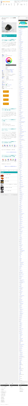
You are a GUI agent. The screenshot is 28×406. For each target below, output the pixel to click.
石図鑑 (2, 21)
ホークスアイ (21, 299)
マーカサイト (21, 307)
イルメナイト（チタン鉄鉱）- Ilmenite (7, 190)
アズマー (20, 37)
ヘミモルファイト (21, 287)
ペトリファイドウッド (22, 295)
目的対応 (6, 4)
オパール (20, 84)
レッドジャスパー (21, 346)
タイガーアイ (21, 209)
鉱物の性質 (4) (2, 400)
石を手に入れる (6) (3, 395)
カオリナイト (21, 96)
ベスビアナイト (21, 291)
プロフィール (24, 4)
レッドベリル (21, 348)
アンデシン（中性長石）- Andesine (7, 174)
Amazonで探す (6, 95)
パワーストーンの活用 (21, 4)
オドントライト (21, 80)
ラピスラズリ (21, 332)
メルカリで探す (6, 103)
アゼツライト (21, 43)
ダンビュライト (21, 221)
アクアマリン (21, 33)
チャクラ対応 (9, 4)
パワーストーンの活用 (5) (4, 386)
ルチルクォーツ (21, 340)
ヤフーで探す (6, 99)
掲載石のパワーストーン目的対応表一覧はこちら (11, 166)
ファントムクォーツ (22, 262)
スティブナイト (21, 182)
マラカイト (21, 305)
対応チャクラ (3, 84)
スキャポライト (21, 176)
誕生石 (11, 4)
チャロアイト (21, 223)
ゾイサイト (21, 207)
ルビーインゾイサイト (22, 344)
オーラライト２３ (21, 92)
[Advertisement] (14, 10)
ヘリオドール (21, 289)
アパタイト (21, 45)
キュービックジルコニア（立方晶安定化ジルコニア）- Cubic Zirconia (10, 184)
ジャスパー (21, 170)
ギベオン (20, 119)
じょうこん (3, 82)
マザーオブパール (21, 303)
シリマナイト (21, 164)
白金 (20, 371)
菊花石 (20, 373)
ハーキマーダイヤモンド (22, 250)
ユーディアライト (21, 328)
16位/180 (11, 70)
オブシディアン (21, 86)
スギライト (21, 178)
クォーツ (20, 123)
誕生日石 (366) (2, 398)
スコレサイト (21, 180)
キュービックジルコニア (22, 117)
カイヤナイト (21, 94)
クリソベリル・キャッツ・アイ (23, 131)
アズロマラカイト (21, 41)
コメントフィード (22, 389)
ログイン (21, 386)
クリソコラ (21, 127)
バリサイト (21, 252)
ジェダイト (21, 166)
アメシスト (21, 53)
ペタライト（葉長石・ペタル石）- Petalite (8, 187)
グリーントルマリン (22, 139)
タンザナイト (21, 211)
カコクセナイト (21, 98)
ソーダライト (21, 205)
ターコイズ (21, 215)
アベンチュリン (21, 47)
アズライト (21, 39)
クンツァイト (21, 137)
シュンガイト (21, 162)
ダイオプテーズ (21, 217)
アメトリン (21, 55)
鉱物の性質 (17, 4)
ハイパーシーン (21, 244)
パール (20, 256)
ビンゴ (26, 4)
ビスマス (20, 260)
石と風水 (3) (2, 389)
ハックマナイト (21, 248)
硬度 (2, 70)
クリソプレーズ (21, 129)
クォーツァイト (21, 125)
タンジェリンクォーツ (22, 213)
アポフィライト (21, 49)
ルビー (20, 342)
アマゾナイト (21, 51)
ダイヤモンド (21, 219)
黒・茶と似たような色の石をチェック (10, 69)
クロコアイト (21, 133)
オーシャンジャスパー (22, 88)
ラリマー (20, 336)
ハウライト (21, 246)
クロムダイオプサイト (22, 135)
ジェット (20, 168)
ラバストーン (21, 330)
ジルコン (20, 172)
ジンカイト (21, 174)
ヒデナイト (21, 258)
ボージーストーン (21, 301)
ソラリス (20, 203)
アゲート (20, 35)
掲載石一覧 (1, 4)
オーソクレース (21, 90)
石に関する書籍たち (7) (3, 392)
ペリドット (21, 297)
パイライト (21, 254)
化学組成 (3, 55)
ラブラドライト (21, 334)
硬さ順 (14, 4)
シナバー (20, 160)
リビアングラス (21, 338)
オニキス (20, 82)
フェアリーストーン (22, 264)
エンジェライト (21, 78)
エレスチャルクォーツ (22, 76)
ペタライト (21, 293)
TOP (5, 383)
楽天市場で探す (6, 91)
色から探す (3, 4)
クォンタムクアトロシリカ (22, 121)
